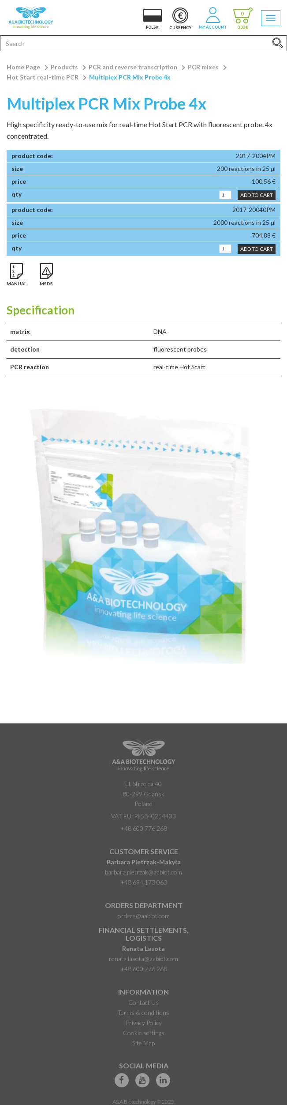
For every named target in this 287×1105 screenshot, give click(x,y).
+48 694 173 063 (143, 882)
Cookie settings (143, 1033)
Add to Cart (256, 195)
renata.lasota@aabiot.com (143, 958)
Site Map (143, 1043)
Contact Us (143, 1002)
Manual (16, 283)
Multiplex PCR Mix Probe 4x (130, 77)
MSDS (46, 283)
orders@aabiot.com (144, 916)
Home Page (23, 67)
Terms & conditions (143, 1012)
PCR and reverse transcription (133, 67)
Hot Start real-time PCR (42, 77)
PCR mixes (203, 67)
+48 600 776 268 (143, 828)
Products (64, 67)
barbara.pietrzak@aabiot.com (143, 872)
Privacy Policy (144, 1022)
